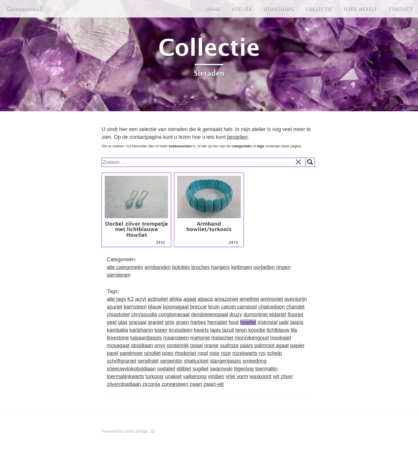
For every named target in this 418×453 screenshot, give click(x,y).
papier (297, 345)
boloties (181, 267)
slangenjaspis (225, 361)
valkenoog (194, 376)
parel (112, 353)
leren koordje (250, 330)
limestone (118, 338)
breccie (198, 307)
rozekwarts (244, 353)
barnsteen (135, 307)
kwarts (201, 330)
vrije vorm (237, 376)
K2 (130, 299)
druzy (235, 314)
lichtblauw (278, 330)
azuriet (114, 307)
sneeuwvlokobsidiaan (131, 369)
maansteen (176, 338)
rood (203, 353)
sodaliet (166, 369)
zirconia (151, 384)
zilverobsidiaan (124, 384)
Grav (129, 431)
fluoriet (295, 314)
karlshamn (141, 330)
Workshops (278, 8)
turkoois (154, 376)
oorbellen (264, 267)
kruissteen (180, 330)
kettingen (241, 267)
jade (284, 322)
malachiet (222, 338)
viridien (216, 376)
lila (294, 330)
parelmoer (131, 353)
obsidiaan (142, 345)
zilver (287, 376)
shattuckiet (196, 361)
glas (122, 322)
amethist (249, 299)
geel (112, 322)
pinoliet (152, 353)
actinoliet (157, 299)
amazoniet (226, 299)
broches (200, 267)
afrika (175, 299)
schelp (274, 353)
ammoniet (271, 299)
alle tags (116, 299)
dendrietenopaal (209, 314)
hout (233, 322)
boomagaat (176, 307)
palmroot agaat (272, 345)
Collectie (318, 8)
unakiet (173, 376)
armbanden (158, 267)
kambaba (117, 330)
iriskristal (268, 322)
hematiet (217, 322)
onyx (159, 345)
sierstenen (119, 275)
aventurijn (296, 299)
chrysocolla (144, 314)
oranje (211, 345)
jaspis (296, 322)
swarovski (221, 369)
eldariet (277, 314)
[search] (204, 162)
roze (226, 353)
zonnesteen (174, 384)
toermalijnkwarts (125, 376)
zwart (196, 384)
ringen (283, 267)
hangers (220, 267)
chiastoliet (118, 314)
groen (182, 322)
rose (214, 353)
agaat (189, 299)
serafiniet (148, 361)
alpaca (205, 299)
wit (276, 376)
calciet (228, 307)
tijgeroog (244, 369)
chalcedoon (271, 307)
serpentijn (171, 361)
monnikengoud (252, 338)
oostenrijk (178, 345)
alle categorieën (125, 267)
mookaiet (280, 338)
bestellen (237, 137)
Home (212, 8)
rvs (262, 353)
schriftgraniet (121, 361)
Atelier (241, 8)
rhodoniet (185, 353)
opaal (196, 345)
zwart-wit (213, 384)
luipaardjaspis (146, 338)
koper (161, 330)
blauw (154, 307)
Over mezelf (360, 8)
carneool (247, 307)
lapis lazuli (222, 330)
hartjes (198, 322)
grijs (169, 322)
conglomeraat (174, 314)
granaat (137, 322)
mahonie (200, 338)
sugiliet (200, 369)
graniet (155, 322)
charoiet (295, 307)
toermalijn (266, 369)
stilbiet (183, 369)
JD (152, 431)
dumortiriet (255, 314)
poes (167, 353)
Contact (400, 8)
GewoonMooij (24, 8)
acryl (140, 299)
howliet (248, 322)
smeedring (254, 361)
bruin (214, 307)
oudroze (229, 345)
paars (246, 345)
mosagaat (118, 345)
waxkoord (260, 376)
